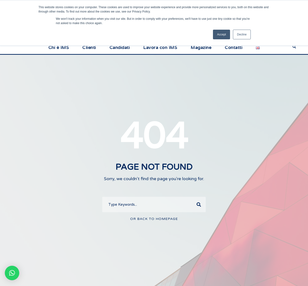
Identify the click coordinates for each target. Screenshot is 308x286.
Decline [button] (242, 34)
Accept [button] (221, 34)
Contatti (233, 47)
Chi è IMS (58, 47)
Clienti (89, 47)
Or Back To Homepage (154, 219)
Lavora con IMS (160, 47)
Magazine (201, 47)
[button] (12, 273)
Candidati (119, 47)
